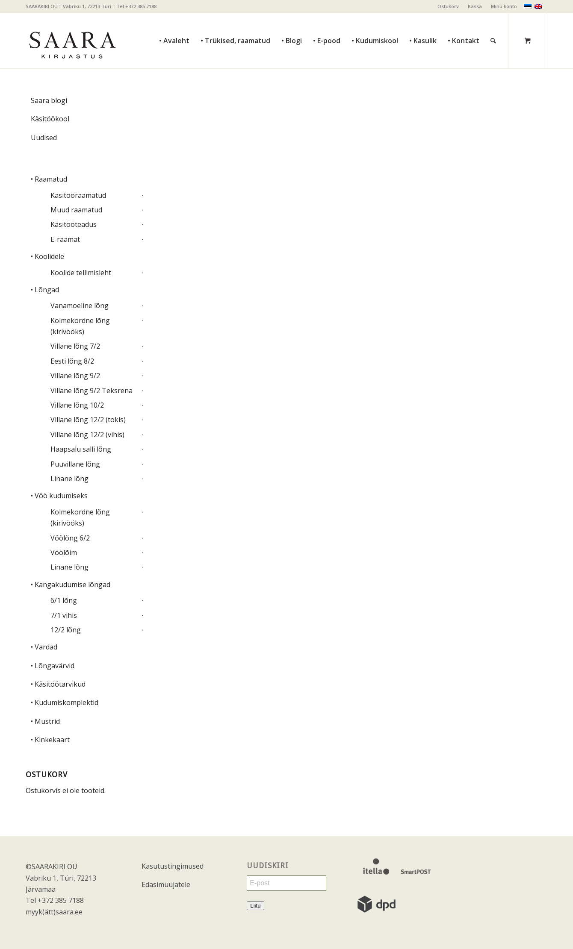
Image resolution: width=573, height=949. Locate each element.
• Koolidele (47, 256)
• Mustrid (45, 721)
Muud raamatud (76, 209)
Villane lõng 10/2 (77, 405)
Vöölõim (63, 552)
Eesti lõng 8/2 (72, 361)
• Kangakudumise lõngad (70, 584)
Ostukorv (448, 6)
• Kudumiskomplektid (64, 702)
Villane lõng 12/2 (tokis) (88, 419)
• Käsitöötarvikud (58, 684)
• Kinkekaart (50, 739)
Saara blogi (49, 100)
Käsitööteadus (73, 224)
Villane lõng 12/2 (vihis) (87, 434)
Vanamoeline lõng (79, 305)
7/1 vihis (63, 615)
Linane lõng (69, 478)
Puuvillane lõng (75, 464)
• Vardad (44, 647)
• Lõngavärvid (52, 665)
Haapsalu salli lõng (80, 449)
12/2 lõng (65, 630)
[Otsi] (493, 21)
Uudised (44, 137)
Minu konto (504, 6)
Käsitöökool (50, 118)
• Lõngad (45, 289)
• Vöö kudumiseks (59, 495)
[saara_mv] (72, 40)
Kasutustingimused (173, 866)
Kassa (475, 6)
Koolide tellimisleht (80, 272)
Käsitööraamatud (78, 195)
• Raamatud (49, 179)
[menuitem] (448, 6)
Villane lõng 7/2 (75, 346)
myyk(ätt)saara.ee (54, 912)
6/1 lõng (63, 600)
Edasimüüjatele (166, 884)
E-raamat (65, 239)
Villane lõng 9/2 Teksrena (91, 390)
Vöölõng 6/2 (70, 538)
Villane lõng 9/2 (75, 375)
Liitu (255, 905)
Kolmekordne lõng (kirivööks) (80, 326)
